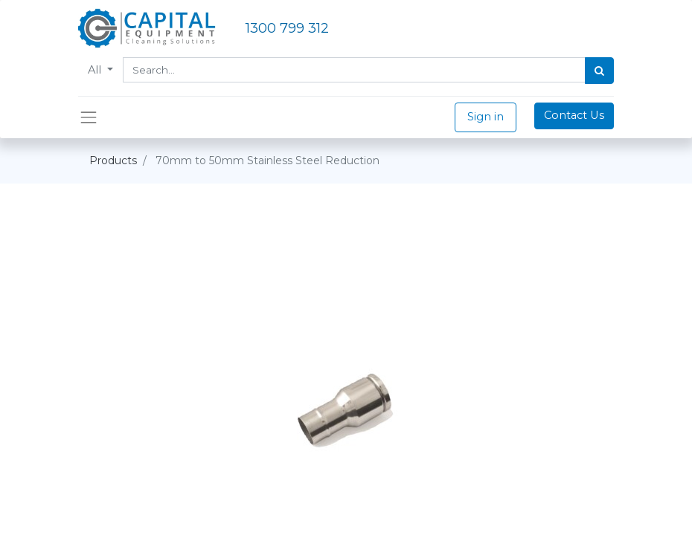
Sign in (485, 116)
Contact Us (574, 115)
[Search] (599, 70)
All (96, 70)
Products (113, 160)
